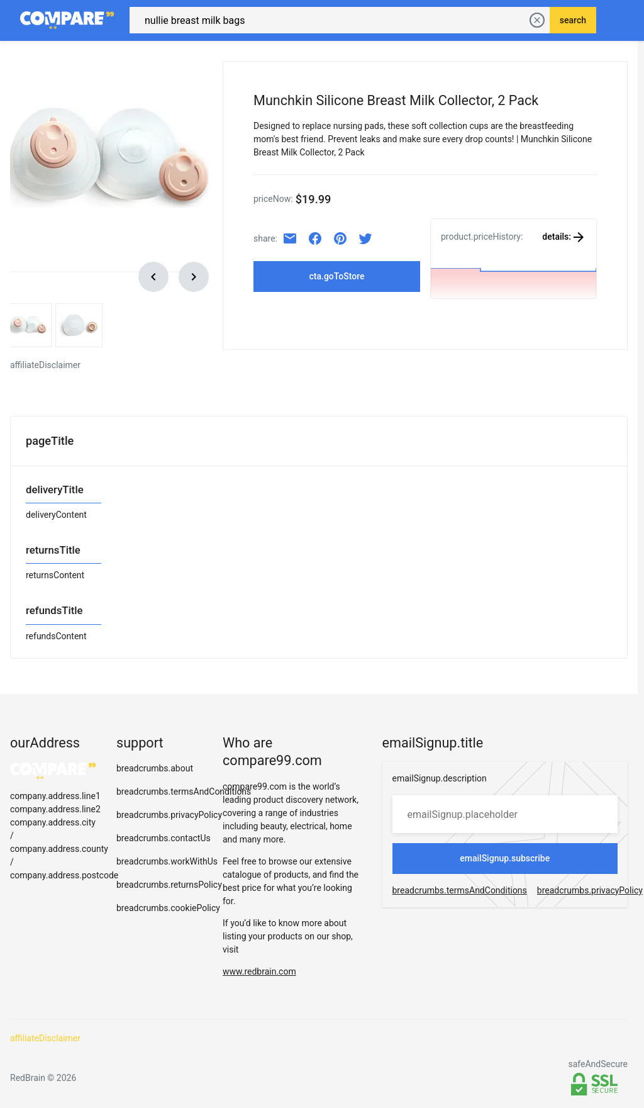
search (573, 19)
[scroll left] (153, 274)
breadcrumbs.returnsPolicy (169, 882)
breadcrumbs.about (154, 766)
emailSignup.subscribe (505, 856)
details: (564, 234)
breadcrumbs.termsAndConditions (183, 789)
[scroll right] (194, 274)
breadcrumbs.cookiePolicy (168, 905)
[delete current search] (537, 18)
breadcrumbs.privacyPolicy (169, 812)
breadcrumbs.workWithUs (167, 859)
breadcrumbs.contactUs (163, 836)
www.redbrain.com (259, 969)
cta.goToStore (336, 274)
